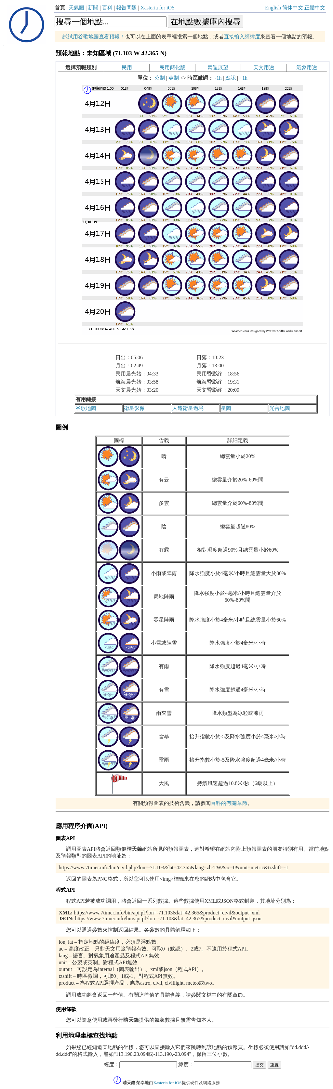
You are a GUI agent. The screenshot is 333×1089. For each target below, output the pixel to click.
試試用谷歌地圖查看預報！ (93, 36)
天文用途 (263, 67)
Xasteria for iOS (157, 7)
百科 (107, 7)
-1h (218, 78)
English (273, 7)
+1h (243, 78)
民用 (127, 67)
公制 (159, 78)
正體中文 (314, 7)
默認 (230, 78)
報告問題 (126, 7)
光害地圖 (279, 408)
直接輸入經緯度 (242, 36)
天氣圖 (76, 7)
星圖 (226, 408)
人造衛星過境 (188, 408)
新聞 (93, 7)
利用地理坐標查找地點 (86, 1035)
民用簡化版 (172, 67)
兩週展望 (217, 67)
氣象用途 (306, 67)
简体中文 (292, 7)
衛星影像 (134, 408)
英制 (173, 78)
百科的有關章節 (229, 803)
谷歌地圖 (85, 408)
